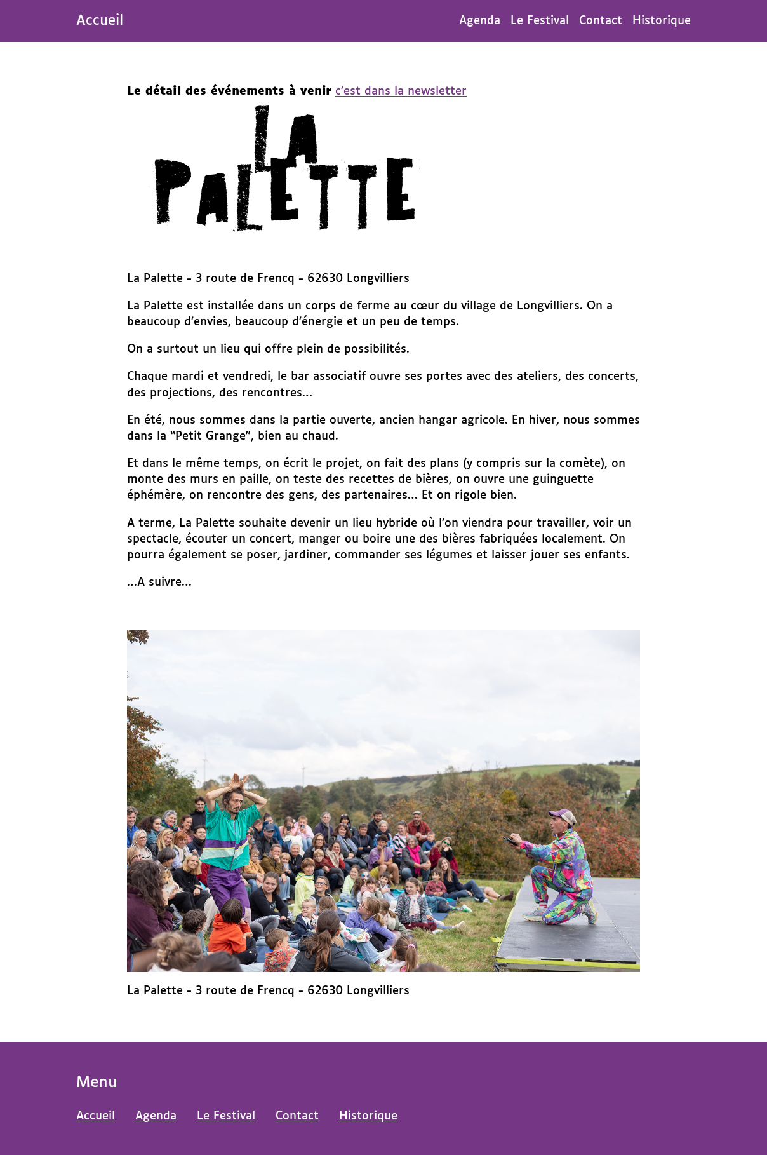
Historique (661, 21)
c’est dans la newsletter (401, 91)
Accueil (95, 1116)
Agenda (479, 21)
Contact (600, 21)
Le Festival (539, 21)
